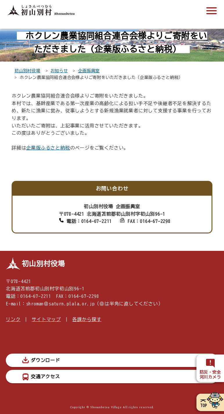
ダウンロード (45, 360)
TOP (203, 406)
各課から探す (87, 319)
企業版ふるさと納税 (48, 147)
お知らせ (59, 71)
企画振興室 (89, 71)
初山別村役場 (27, 71)
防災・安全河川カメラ (210, 374)
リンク (13, 319)
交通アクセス (45, 376)
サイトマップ (46, 319)
